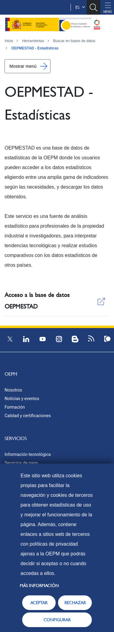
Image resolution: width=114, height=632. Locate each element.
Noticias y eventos (22, 398)
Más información (39, 585)
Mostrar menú (22, 66)
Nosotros (13, 390)
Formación (15, 407)
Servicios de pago (21, 462)
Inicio (9, 41)
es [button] (80, 7)
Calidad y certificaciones (28, 415)
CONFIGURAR (57, 619)
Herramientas (33, 41)
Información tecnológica (28, 454)
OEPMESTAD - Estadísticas (35, 48)
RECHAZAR (75, 602)
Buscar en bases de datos (74, 41)
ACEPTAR (38, 602)
